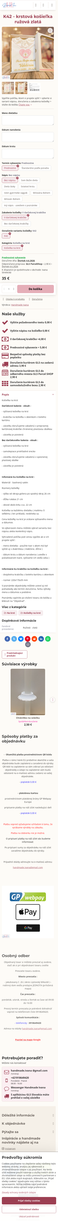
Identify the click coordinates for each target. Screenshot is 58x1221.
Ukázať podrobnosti (29, 1216)
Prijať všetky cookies (29, 1200)
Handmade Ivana (20, 304)
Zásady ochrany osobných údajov (19, 1192)
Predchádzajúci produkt (14, 654)
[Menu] (52, 5)
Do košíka (35, 289)
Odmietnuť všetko (29, 1209)
